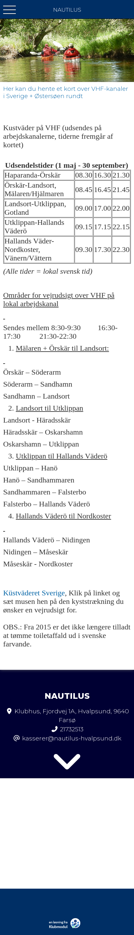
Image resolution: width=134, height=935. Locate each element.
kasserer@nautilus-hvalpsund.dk (71, 738)
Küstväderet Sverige (34, 593)
